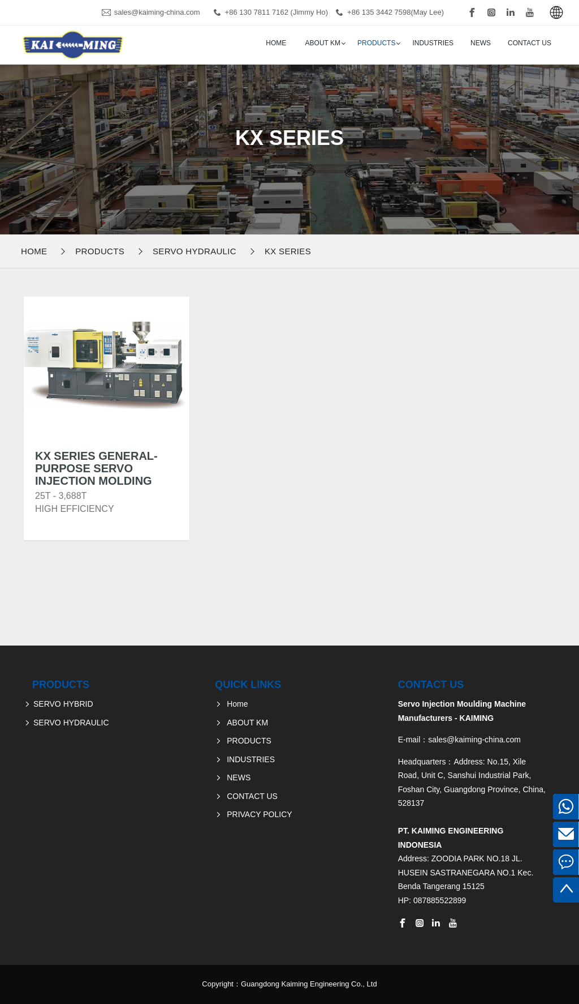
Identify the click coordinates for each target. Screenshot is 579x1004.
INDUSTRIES (432, 43)
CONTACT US (529, 43)
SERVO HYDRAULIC (194, 251)
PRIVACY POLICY (259, 814)
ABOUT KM (322, 43)
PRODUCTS (376, 43)
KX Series (288, 251)
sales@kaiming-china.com (157, 12)
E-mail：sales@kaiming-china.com (459, 739)
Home (276, 43)
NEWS (480, 43)
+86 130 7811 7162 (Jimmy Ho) (276, 12)
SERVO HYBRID (63, 703)
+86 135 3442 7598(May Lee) (395, 12)
